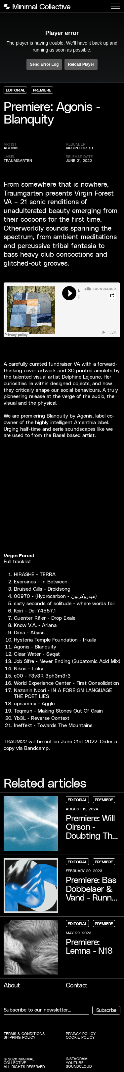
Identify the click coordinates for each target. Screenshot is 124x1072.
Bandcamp (36, 748)
